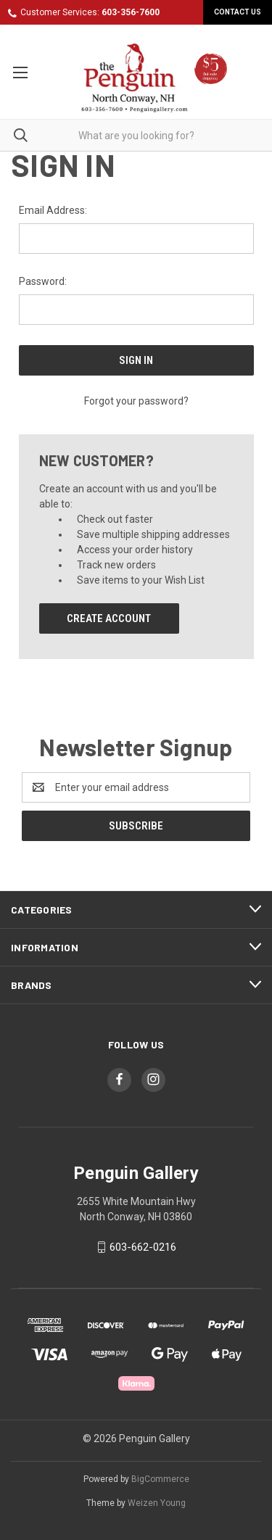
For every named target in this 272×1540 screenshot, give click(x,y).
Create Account (109, 618)
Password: (43, 281)
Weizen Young (157, 1503)
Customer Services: (90, 12)
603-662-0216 (143, 1247)
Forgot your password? (136, 401)
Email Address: (53, 210)
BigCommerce (160, 1479)
